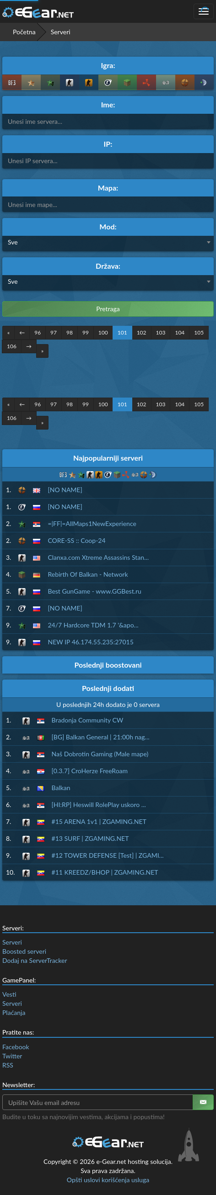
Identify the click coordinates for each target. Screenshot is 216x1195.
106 (11, 346)
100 (103, 332)
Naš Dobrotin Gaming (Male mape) (100, 754)
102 (141, 332)
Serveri (12, 942)
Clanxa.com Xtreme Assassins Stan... (98, 557)
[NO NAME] (65, 490)
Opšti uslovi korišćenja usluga (108, 1180)
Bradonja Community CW (88, 720)
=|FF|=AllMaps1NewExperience (92, 523)
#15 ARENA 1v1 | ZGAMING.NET (99, 821)
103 (161, 332)
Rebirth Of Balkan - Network (88, 574)
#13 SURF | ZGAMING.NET (90, 838)
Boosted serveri (24, 951)
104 (179, 332)
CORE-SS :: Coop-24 (76, 540)
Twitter (12, 1056)
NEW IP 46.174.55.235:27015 (90, 642)
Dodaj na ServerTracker (34, 960)
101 (122, 332)
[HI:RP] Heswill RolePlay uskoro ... (99, 804)
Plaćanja (13, 1012)
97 (53, 332)
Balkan (61, 787)
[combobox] (108, 243)
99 (85, 332)
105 (199, 332)
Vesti (9, 994)
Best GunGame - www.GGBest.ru (94, 591)
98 (69, 332)
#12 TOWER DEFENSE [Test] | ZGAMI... (108, 855)
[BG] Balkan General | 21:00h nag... (101, 737)
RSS (7, 1065)
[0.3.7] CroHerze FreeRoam (90, 771)
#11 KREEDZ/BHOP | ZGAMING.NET (105, 872)
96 (37, 332)
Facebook (15, 1047)
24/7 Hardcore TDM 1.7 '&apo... (93, 625)
